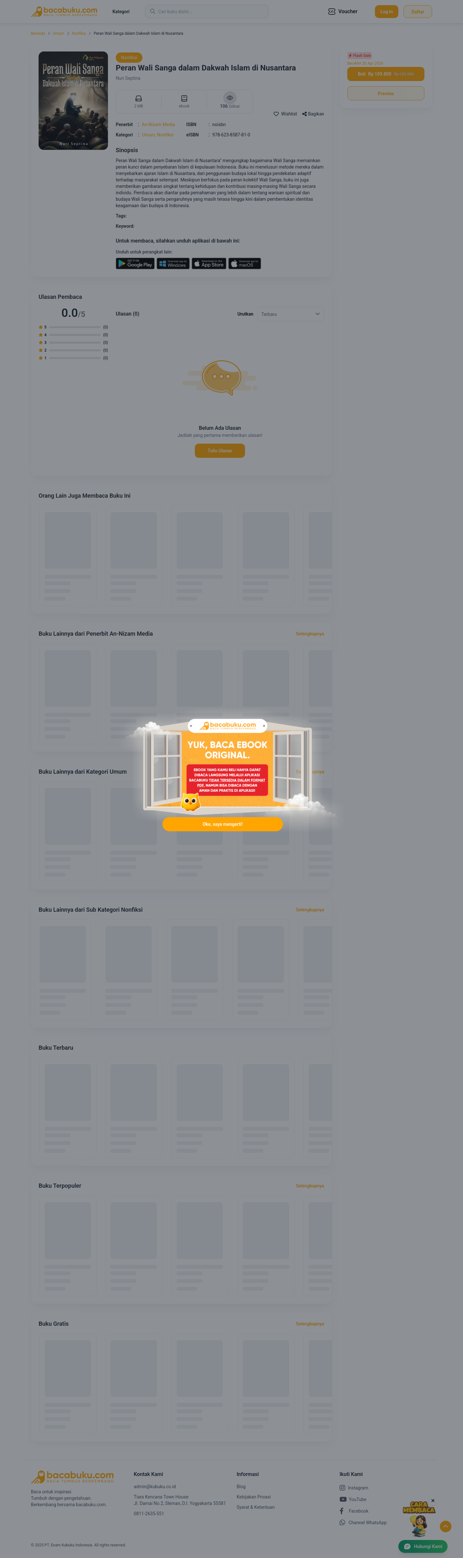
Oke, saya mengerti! (222, 827)
